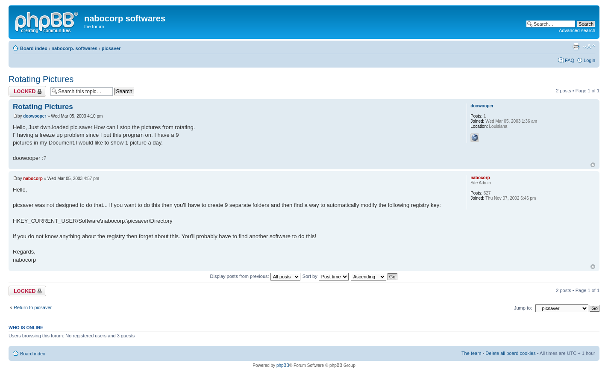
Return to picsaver (33, 307)
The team (471, 353)
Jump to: (523, 307)
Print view (576, 46)
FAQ (569, 60)
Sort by (326, 276)
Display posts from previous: (255, 276)
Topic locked (27, 91)
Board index (33, 48)
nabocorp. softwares (74, 48)
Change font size (589, 46)
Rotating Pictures (41, 79)
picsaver (111, 48)
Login (589, 60)
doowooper (34, 116)
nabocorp (33, 178)
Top (592, 164)
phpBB (282, 365)
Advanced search (577, 30)
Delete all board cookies (510, 353)
